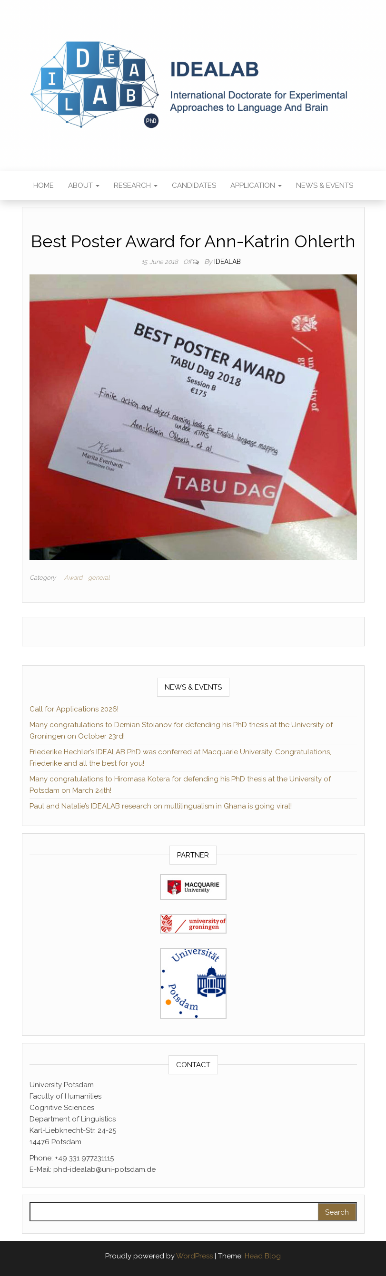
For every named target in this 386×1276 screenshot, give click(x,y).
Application (256, 185)
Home (43, 185)
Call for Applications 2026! (74, 709)
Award (73, 577)
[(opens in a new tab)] (193, 886)
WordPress (194, 1256)
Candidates (194, 185)
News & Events (324, 185)
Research (136, 185)
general (98, 577)
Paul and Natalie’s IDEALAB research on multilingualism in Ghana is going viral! (161, 806)
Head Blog (263, 1256)
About (83, 185)
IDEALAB (227, 261)
